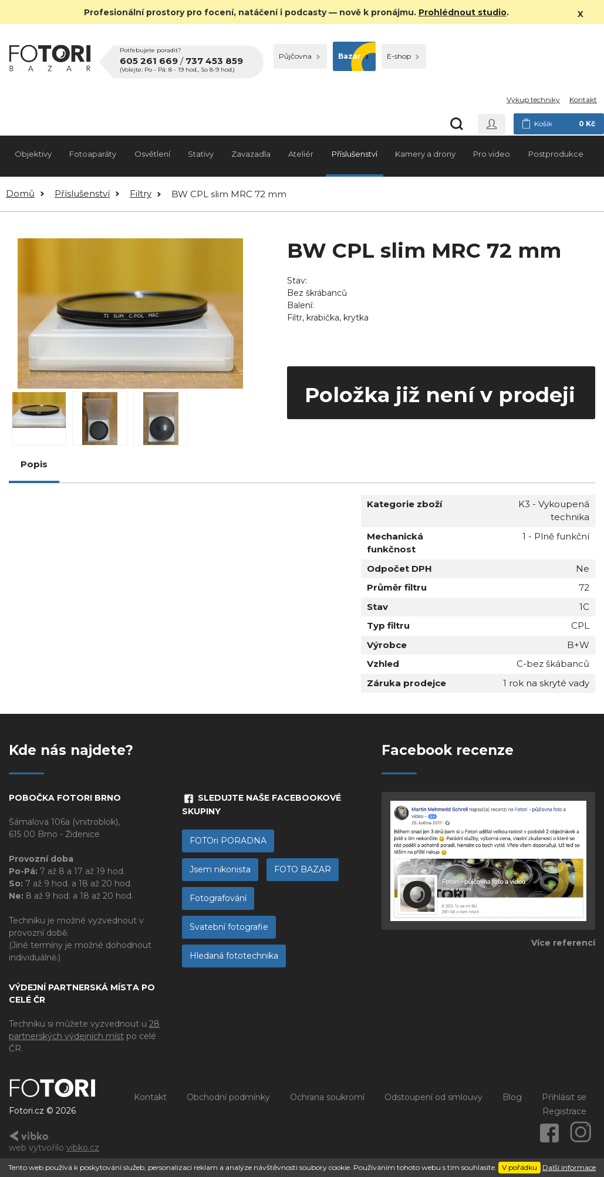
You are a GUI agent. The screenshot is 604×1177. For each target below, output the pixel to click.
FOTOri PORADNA (228, 840)
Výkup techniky (533, 99)
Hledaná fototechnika (234, 955)
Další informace (569, 1167)
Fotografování (218, 898)
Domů (20, 193)
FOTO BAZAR (302, 869)
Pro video (491, 153)
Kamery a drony (425, 153)
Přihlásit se (564, 1097)
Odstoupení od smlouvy (433, 1097)
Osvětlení (152, 153)
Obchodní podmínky (228, 1097)
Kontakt (583, 99)
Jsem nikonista (220, 869)
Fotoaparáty (92, 153)
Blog (512, 1097)
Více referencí (563, 942)
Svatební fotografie (229, 927)
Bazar (353, 56)
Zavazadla (251, 153)
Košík (558, 124)
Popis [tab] (34, 464)
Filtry (140, 193)
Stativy (201, 153)
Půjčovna (299, 56)
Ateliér (300, 153)
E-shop (403, 56)
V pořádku (519, 1167)
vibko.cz (82, 1147)
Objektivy (33, 153)
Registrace (564, 1111)
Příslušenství (354, 153)
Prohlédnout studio (463, 12)
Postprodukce (555, 153)
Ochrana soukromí (327, 1097)
